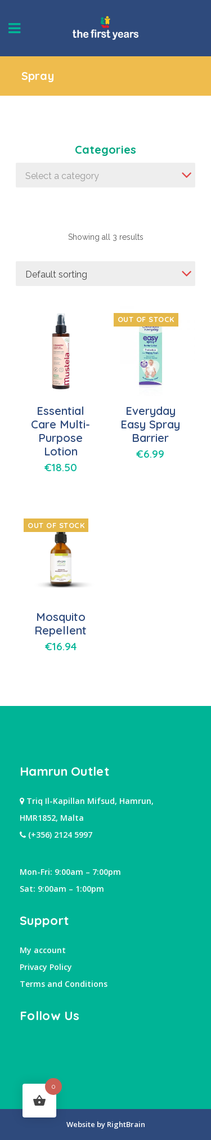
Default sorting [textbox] (56, 274)
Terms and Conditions (63, 983)
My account (43, 950)
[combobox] (105, 175)
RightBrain (125, 1124)
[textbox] (105, 176)
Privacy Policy (46, 967)
